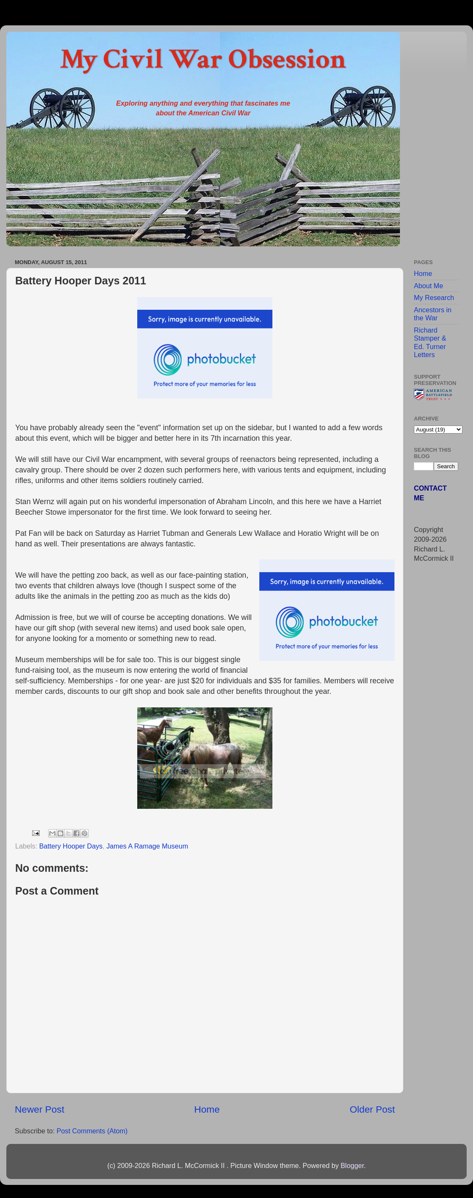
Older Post (372, 1109)
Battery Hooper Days (71, 846)
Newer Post (39, 1109)
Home (207, 1109)
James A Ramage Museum (147, 846)
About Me (428, 285)
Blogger (352, 1165)
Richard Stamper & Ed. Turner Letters (430, 342)
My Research (434, 297)
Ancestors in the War (432, 314)
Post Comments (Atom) (92, 1131)
